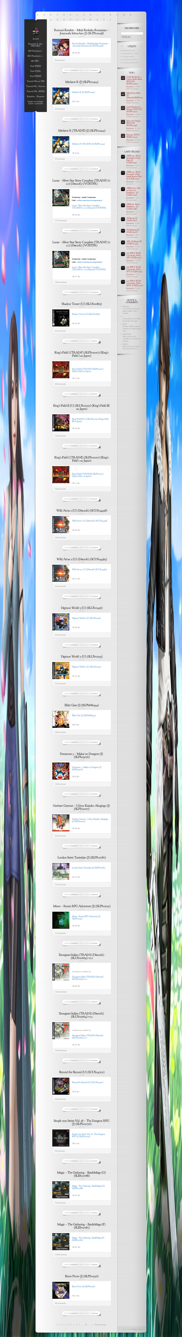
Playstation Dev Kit (129, 50)
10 (86, 1325)
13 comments (95, 292)
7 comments (94, 1313)
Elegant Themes (137, 1329)
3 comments (93, 499)
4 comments (93, 394)
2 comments (94, 846)
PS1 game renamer (128, 57)
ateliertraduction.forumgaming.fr (89, 200)
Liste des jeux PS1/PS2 (130, 60)
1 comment (93, 341)
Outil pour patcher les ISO (131, 63)
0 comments (94, 70)
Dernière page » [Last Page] (101, 1325)
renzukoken (74, 70)
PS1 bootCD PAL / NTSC (130, 53)
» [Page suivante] (92, 1325)
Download (130, 87)
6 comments (94, 230)
